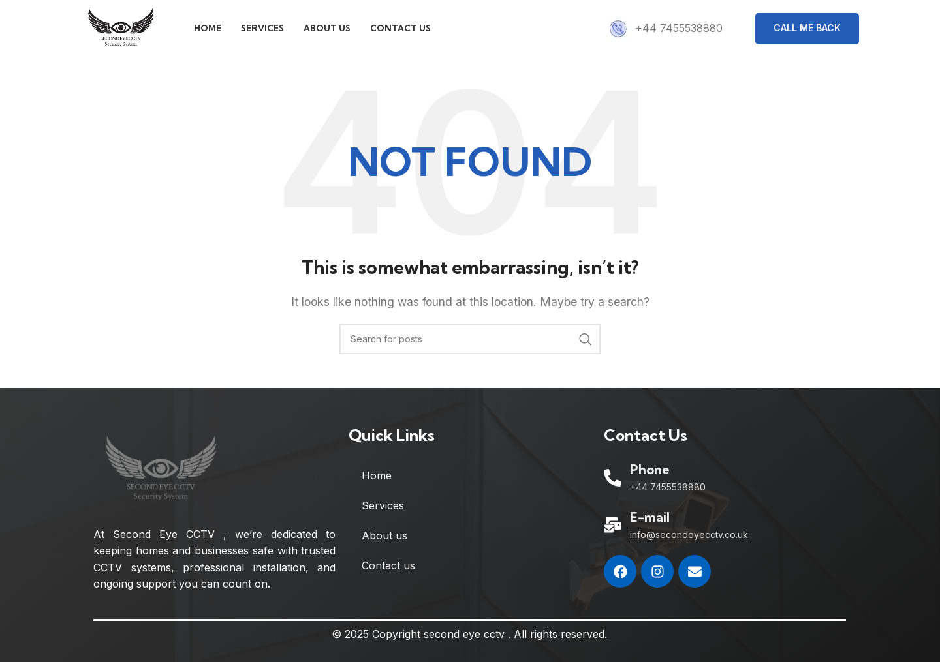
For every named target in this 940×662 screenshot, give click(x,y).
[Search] (470, 347)
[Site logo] (127, 31)
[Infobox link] (665, 32)
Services (383, 513)
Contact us (388, 573)
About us (384, 543)
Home (377, 483)
